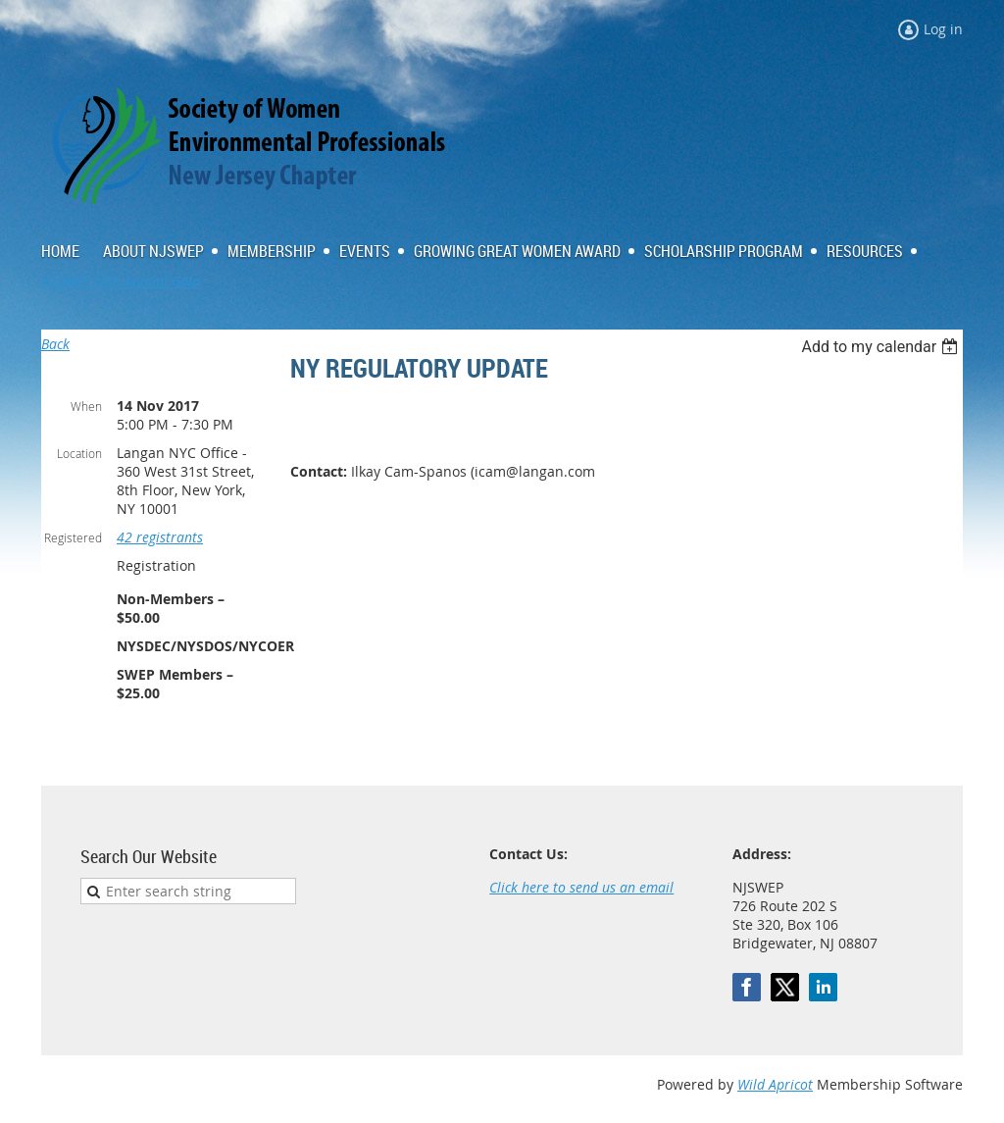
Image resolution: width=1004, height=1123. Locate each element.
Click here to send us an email (581, 887)
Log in (943, 29)
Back (55, 343)
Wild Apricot (775, 1084)
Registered (73, 537)
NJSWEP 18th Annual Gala (120, 281)
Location (79, 453)
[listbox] (882, 346)
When (86, 406)
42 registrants (160, 537)
